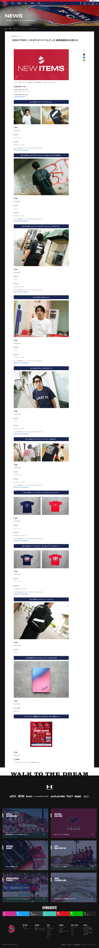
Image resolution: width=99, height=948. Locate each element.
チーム (72, 932)
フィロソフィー (49, 929)
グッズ (20, 36)
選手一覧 (24, 926)
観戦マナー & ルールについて (40, 928)
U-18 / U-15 (61, 928)
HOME (6, 28)
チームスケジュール (26, 928)
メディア (72, 929)
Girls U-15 (61, 929)
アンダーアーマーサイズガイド (22, 150)
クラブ (72, 931)
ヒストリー (49, 932)
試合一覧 (36, 926)
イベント (72, 928)
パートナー (49, 935)
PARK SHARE (85, 934)
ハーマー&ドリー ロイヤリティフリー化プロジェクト (88, 932)
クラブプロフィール (50, 928)
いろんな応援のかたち (87, 926)
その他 (72, 934)
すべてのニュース (74, 926)
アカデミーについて (62, 926)
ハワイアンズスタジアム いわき (40, 930)
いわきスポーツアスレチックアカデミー (64, 932)
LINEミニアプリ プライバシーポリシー (89, 944)
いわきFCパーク (50, 934)
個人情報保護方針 (77, 944)
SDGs (48, 937)
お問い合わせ (69, 944)
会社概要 (48, 926)
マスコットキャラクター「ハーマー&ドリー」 (88, 930)
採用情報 (63, 944)
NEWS (10, 28)
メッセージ (49, 931)
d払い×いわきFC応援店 (87, 928)
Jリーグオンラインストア (19, 96)
